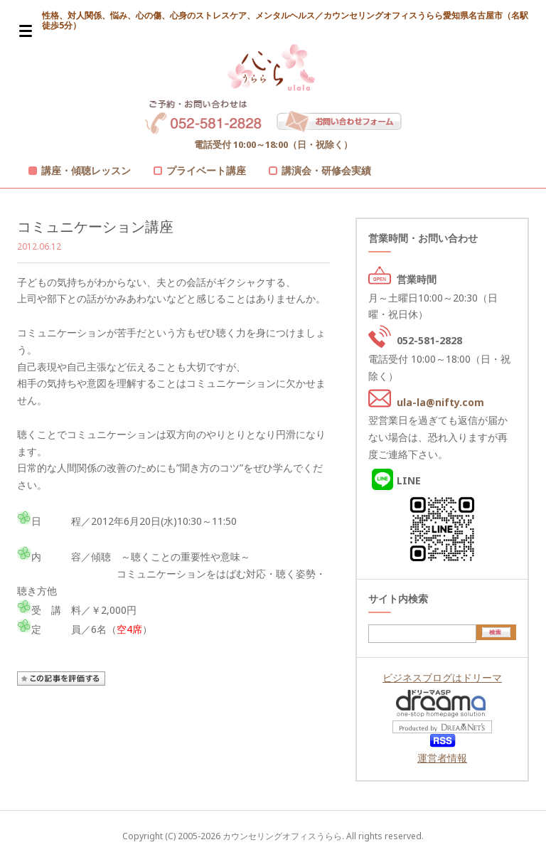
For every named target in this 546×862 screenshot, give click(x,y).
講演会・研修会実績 (326, 170)
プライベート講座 (206, 170)
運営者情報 (442, 758)
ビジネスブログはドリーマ (442, 677)
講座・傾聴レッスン (86, 170)
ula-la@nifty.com (440, 402)
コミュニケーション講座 (95, 226)
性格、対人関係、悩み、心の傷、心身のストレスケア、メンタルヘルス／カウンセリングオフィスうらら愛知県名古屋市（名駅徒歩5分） (285, 20)
